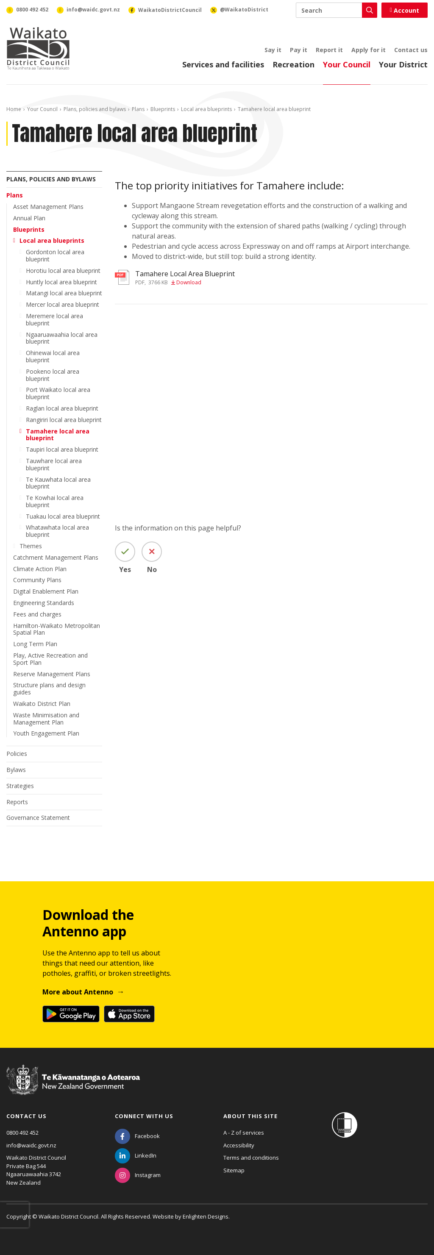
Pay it (298, 50)
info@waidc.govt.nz (31, 1145)
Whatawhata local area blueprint (57, 531)
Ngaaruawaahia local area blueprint (61, 338)
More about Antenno (77, 992)
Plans (138, 109)
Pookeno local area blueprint (52, 375)
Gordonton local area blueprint (55, 255)
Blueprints (162, 109)
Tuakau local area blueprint (63, 516)
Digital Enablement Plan (45, 591)
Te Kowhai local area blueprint (54, 501)
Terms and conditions (251, 1157)
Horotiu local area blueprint (63, 271)
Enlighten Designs (205, 1216)
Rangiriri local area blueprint (64, 420)
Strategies (20, 786)
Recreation (293, 64)
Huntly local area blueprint (61, 282)
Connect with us (144, 1116)
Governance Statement (38, 818)
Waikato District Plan (41, 704)
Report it (329, 50)
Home (13, 109)
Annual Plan (29, 218)
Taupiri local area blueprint (62, 449)
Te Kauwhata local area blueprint (58, 483)
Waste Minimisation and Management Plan (46, 718)
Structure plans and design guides (49, 688)
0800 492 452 (22, 1132)
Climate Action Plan (40, 569)
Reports (17, 802)
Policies (16, 754)
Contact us (411, 50)
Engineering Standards (43, 603)
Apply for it (368, 50)
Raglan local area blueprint (62, 408)
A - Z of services (243, 1132)
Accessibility (238, 1145)
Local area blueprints (206, 109)
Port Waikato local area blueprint (58, 393)
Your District (403, 64)
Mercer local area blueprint (62, 304)
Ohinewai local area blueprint (53, 356)
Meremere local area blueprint (54, 319)
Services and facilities (223, 64)
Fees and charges (37, 614)
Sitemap (234, 1170)
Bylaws (16, 770)
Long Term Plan (35, 644)
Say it (272, 50)
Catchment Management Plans (55, 557)
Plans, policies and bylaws (95, 109)
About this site (250, 1116)
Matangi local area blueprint (64, 293)
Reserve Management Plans (51, 674)
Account (404, 10)
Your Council (346, 64)
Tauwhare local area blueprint (54, 464)
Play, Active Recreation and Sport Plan (50, 658)
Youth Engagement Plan (46, 733)
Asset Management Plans (48, 207)
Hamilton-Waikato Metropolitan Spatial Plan (56, 629)
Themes (30, 546)
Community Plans (37, 580)
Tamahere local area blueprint (57, 434)
